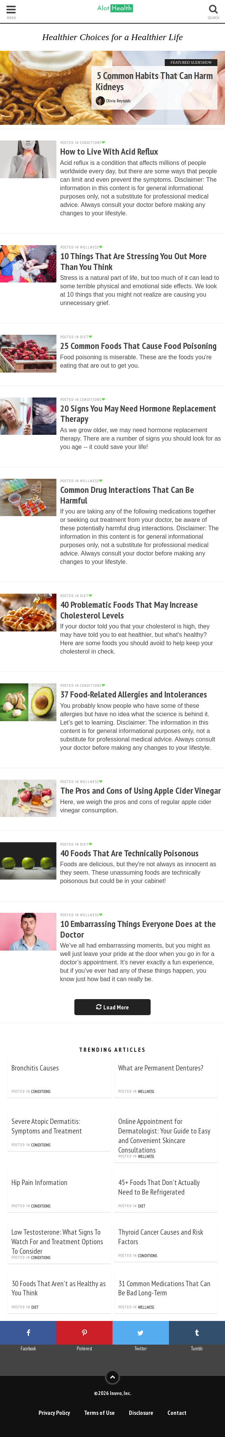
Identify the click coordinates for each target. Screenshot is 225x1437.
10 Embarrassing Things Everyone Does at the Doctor (138, 929)
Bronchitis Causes (35, 1068)
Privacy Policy (54, 1412)
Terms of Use (99, 1412)
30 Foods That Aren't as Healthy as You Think (58, 1288)
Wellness (146, 1091)
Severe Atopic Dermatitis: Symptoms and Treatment (46, 1126)
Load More (112, 1007)
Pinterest (84, 1348)
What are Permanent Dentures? (160, 1068)
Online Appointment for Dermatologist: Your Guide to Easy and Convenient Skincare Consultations (164, 1135)
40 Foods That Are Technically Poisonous (129, 853)
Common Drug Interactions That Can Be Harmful (127, 495)
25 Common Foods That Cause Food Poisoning (138, 346)
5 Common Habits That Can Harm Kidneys (154, 81)
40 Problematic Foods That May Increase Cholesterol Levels (129, 610)
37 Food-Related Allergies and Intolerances (133, 694)
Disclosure (141, 1412)
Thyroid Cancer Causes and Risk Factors (160, 1236)
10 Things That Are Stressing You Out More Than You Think (133, 261)
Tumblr (197, 1348)
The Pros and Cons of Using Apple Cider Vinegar (140, 790)
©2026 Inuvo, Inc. (112, 1393)
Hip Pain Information (39, 1182)
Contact (176, 1412)
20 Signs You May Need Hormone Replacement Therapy (138, 413)
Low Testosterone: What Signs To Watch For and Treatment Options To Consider (57, 1241)
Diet (141, 1206)
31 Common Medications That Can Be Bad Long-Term (164, 1288)
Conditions (40, 1091)
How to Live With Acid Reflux (109, 151)
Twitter (141, 1348)
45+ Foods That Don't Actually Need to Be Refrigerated (158, 1187)
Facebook (28, 1348)
